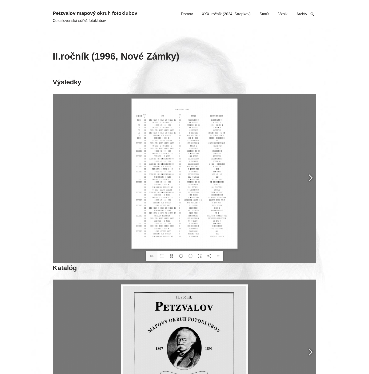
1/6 (152, 256)
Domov (187, 14)
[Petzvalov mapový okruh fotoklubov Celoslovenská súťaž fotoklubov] (95, 16)
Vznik (283, 14)
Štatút (264, 14)
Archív (302, 14)
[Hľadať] (312, 14)
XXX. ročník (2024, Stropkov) (226, 14)
